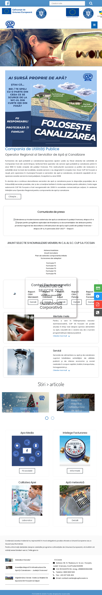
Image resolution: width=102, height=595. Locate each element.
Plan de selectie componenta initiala (51, 255)
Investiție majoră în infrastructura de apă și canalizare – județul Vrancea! (76, 410)
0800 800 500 (69, 572)
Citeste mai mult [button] (60, 336)
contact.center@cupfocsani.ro (74, 578)
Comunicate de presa (51, 212)
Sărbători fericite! (25, 410)
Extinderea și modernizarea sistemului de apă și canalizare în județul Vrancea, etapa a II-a (54, 219)
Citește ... (13, 196)
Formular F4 (51, 271)
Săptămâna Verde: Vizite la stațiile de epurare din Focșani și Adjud (31, 579)
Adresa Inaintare (51, 250)
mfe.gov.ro (33, 550)
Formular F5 (51, 273)
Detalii (91, 302)
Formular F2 (51, 265)
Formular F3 (51, 268)
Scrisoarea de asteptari (51, 258)
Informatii (75, 470)
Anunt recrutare (51, 253)
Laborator (27, 520)
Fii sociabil (27, 470)
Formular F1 (51, 263)
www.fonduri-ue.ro (19, 550)
